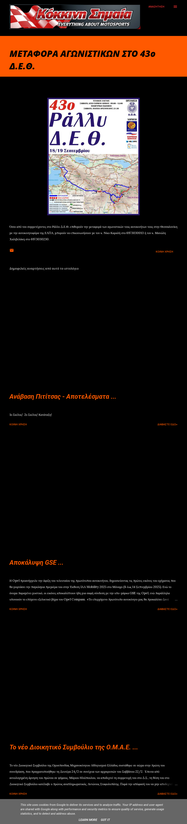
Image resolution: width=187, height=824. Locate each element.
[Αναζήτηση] (156, 6)
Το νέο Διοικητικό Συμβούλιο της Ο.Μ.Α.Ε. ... (73, 747)
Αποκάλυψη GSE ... (36, 562)
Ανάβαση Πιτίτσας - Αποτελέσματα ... (62, 396)
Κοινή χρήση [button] (164, 251)
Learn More (88, 820)
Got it (105, 820)
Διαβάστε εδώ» (167, 424)
